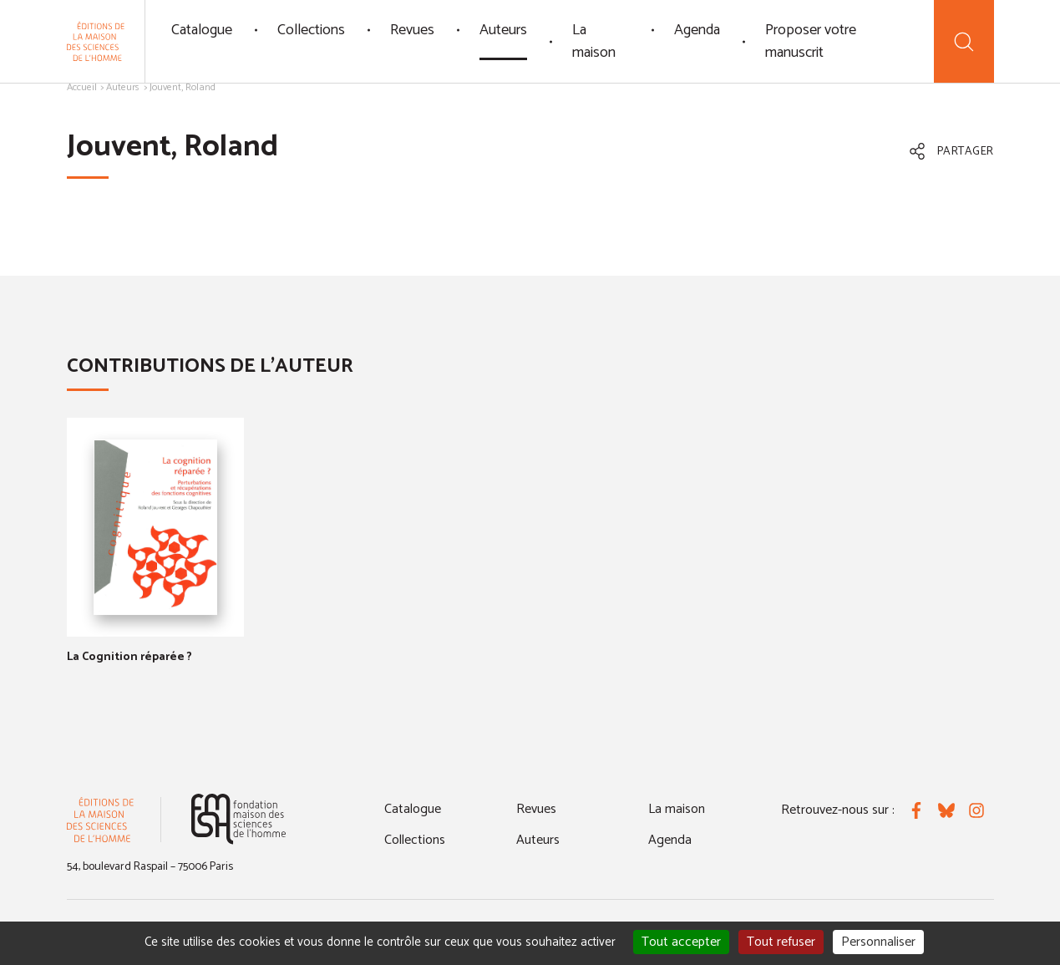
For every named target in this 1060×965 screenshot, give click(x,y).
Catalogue (201, 30)
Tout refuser (781, 942)
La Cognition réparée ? (129, 657)
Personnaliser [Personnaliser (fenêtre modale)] (878, 942)
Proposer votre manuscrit (810, 41)
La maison (594, 41)
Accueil (82, 87)
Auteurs (503, 30)
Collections (311, 30)
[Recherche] (963, 41)
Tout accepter (681, 942)
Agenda (697, 30)
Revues (412, 30)
